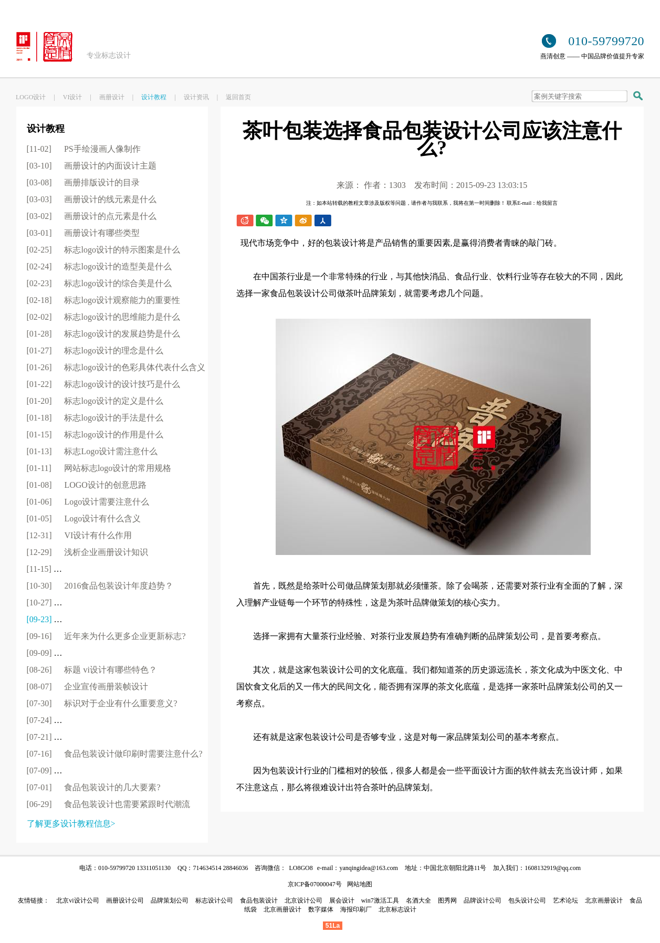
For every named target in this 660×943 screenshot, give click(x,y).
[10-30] (100, 585)
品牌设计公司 (482, 900)
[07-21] (127, 736)
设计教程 (153, 97)
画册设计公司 (125, 900)
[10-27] (129, 602)
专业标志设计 (109, 55)
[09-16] (106, 636)
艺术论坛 (565, 900)
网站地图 (359, 884)
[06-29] (109, 804)
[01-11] (99, 468)
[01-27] (95, 350)
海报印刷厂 (356, 909)
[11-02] (84, 148)
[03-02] (92, 216)
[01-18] (95, 417)
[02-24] (99, 266)
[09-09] (121, 652)
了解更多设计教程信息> (71, 823)
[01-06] (88, 501)
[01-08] (86, 484)
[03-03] (92, 199)
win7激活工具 (381, 900)
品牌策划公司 (169, 900)
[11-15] (129, 568)
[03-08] (83, 182)
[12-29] (88, 552)
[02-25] (103, 249)
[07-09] (138, 770)
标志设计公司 (214, 900)
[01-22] (103, 384)
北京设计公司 (303, 900)
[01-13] (92, 451)
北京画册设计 (604, 900)
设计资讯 (196, 97)
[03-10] (92, 165)
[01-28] (103, 333)
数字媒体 (320, 909)
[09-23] (131, 619)
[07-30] (102, 703)
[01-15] (95, 434)
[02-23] (99, 283)
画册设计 (111, 97)
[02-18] (103, 300)
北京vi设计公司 (77, 900)
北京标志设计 (397, 909)
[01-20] (95, 400)
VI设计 (72, 97)
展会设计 (341, 900)
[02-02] (103, 316)
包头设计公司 (527, 900)
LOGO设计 (31, 97)
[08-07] (88, 686)
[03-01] (83, 232)
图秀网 (447, 900)
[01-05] (84, 518)
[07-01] (94, 787)
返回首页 (238, 97)
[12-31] (79, 535)
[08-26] (92, 669)
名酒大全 (418, 900)
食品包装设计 (259, 900)
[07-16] (115, 753)
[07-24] (123, 720)
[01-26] (116, 367)
